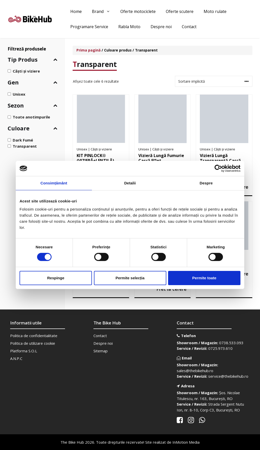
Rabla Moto (129, 26)
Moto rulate (215, 11)
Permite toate (204, 278)
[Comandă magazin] (213, 81)
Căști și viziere (26, 71)
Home (76, 11)
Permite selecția (130, 278)
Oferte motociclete (138, 11)
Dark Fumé (23, 140)
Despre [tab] (206, 183)
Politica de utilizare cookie (32, 343)
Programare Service (89, 26)
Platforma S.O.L (23, 350)
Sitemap (100, 350)
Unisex (19, 93)
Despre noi (161, 26)
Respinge (55, 278)
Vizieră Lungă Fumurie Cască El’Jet (161, 158)
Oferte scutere (179, 11)
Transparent (25, 146)
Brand (103, 11)
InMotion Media (186, 442)
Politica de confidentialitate (33, 335)
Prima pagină (88, 50)
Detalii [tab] (130, 183)
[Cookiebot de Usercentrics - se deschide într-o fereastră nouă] (218, 168)
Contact (189, 26)
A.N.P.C (16, 358)
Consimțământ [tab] (53, 183)
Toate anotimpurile (31, 116)
